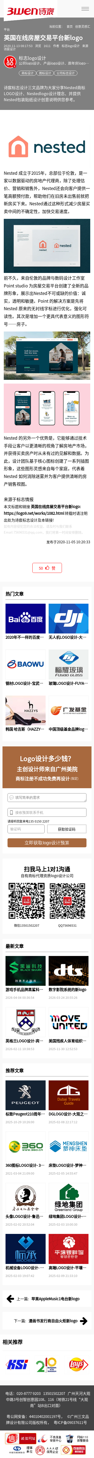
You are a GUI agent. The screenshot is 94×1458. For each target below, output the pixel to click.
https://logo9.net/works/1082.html (34, 513)
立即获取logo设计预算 (47, 842)
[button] (85, 1364)
